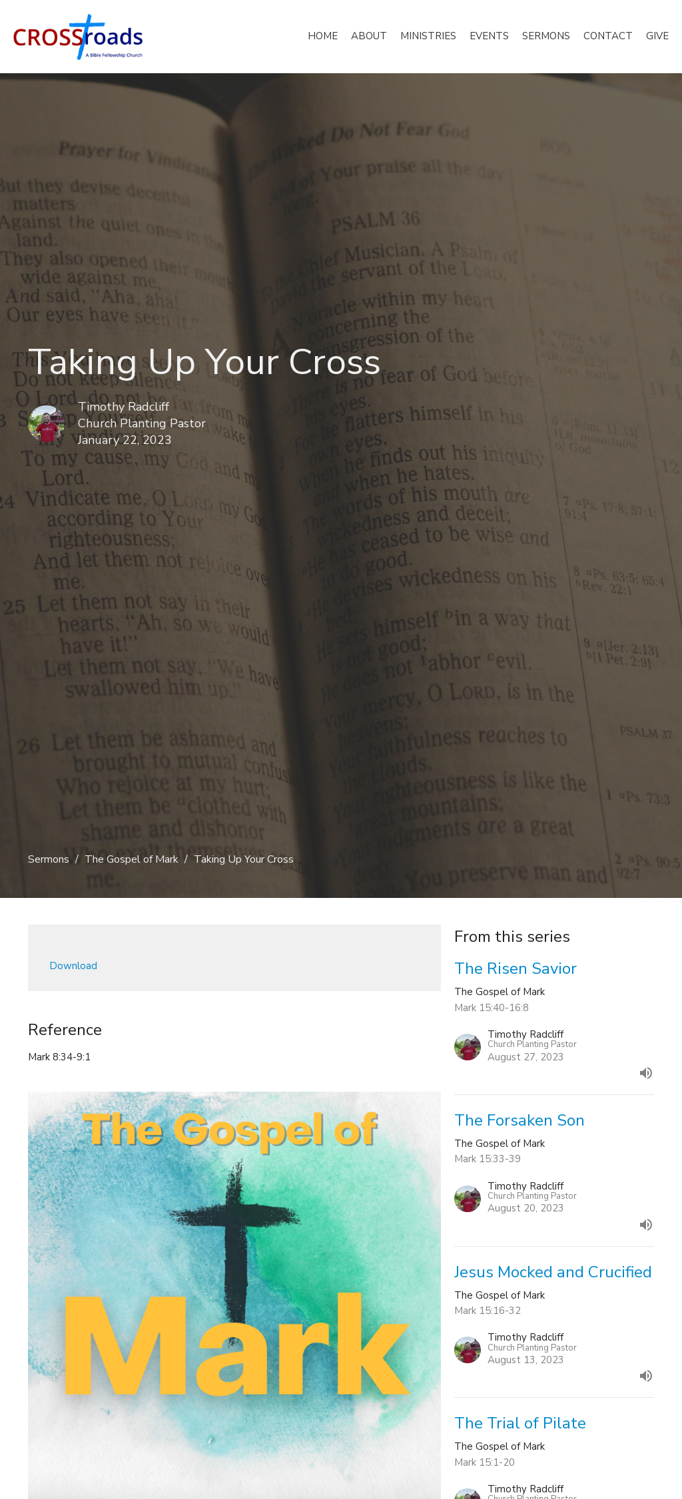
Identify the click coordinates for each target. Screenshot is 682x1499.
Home (323, 36)
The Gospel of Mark (131, 859)
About (369, 36)
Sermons (546, 36)
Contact (608, 36)
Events (489, 36)
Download (73, 965)
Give (657, 36)
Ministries (428, 36)
